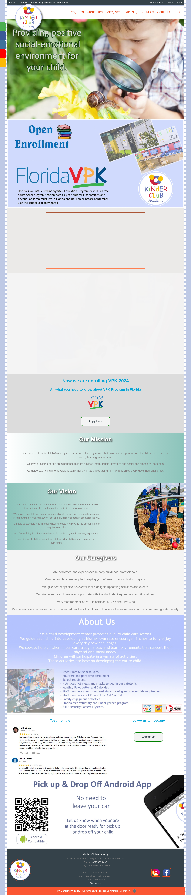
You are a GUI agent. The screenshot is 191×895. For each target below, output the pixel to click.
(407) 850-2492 (99, 862)
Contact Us (165, 12)
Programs (77, 12)
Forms (169, 2)
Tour (179, 12)
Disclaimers (95, 883)
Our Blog (130, 12)
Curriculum (95, 12)
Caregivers (113, 12)
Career (179, 2)
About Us (147, 12)
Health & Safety (155, 2)
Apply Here (95, 421)
